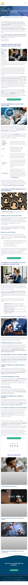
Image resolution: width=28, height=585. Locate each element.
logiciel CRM (13, 92)
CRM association (8, 577)
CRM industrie (25, 575)
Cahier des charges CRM (19, 577)
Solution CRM (15, 575)
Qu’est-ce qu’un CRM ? (9, 575)
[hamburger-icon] (25, 3)
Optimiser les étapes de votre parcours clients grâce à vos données (13, 519)
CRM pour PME (16, 133)
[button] (10, 446)
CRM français (20, 575)
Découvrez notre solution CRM (14, 99)
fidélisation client (15, 177)
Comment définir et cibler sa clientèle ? (9, 486)
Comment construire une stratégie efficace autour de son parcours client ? (13, 552)
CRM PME (12, 577)
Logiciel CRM (2, 575)
